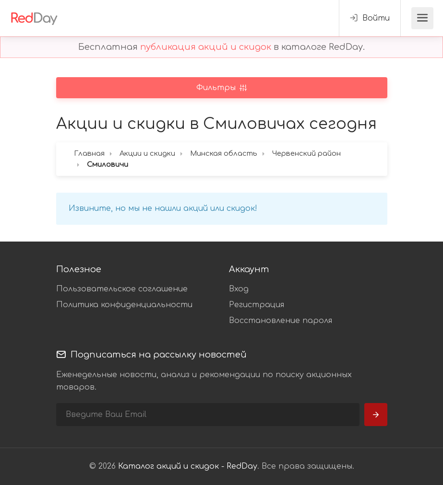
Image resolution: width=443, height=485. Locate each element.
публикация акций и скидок (205, 47)
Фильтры (217, 87)
